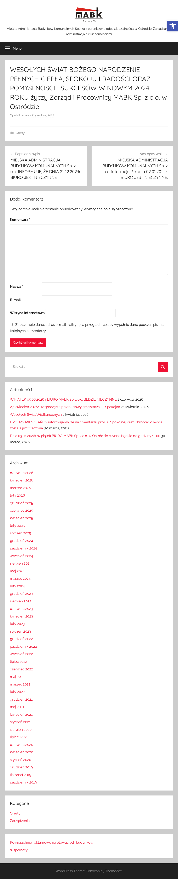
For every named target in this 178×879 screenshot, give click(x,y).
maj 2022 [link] (17, 677)
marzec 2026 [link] (20, 488)
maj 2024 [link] (17, 571)
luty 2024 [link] (17, 586)
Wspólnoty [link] (19, 850)
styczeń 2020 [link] (20, 760)
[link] (172, 26)
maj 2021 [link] (17, 707)
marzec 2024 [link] (20, 578)
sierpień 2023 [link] (20, 601)
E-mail (16, 300)
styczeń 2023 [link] (20, 631)
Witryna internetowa (27, 313)
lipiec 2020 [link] (18, 737)
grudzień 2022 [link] (21, 639)
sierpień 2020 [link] (20, 729)
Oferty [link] (20, 133)
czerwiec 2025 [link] (21, 510)
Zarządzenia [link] (20, 821)
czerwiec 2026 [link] (21, 473)
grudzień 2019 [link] (21, 767)
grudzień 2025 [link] (21, 503)
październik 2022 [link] (23, 646)
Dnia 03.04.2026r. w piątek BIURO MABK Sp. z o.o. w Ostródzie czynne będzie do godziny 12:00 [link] (85, 436)
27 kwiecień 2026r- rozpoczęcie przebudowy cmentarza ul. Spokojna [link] (65, 407)
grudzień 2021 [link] (21, 699)
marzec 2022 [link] (20, 684)
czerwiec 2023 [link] (21, 609)
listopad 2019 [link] (20, 775)
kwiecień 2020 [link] (21, 752)
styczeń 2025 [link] (20, 533)
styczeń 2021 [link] (20, 722)
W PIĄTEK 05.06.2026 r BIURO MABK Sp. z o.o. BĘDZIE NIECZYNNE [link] (63, 399)
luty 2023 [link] (17, 624)
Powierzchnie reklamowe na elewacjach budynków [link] (51, 842)
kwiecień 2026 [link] (21, 480)
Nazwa (16, 286)
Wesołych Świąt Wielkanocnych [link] (36, 414)
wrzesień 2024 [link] (21, 556)
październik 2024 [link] (23, 548)
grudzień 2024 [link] (21, 541)
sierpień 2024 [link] (20, 563)
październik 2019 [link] (23, 782)
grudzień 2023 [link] (21, 593)
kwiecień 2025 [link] (21, 518)
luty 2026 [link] (17, 495)
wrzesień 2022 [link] (21, 654)
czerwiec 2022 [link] (21, 669)
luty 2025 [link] (17, 525)
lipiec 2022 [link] (18, 661)
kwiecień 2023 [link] (21, 616)
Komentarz (20, 219)
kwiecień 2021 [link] (21, 714)
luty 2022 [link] (17, 692)
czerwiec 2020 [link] (21, 745)
